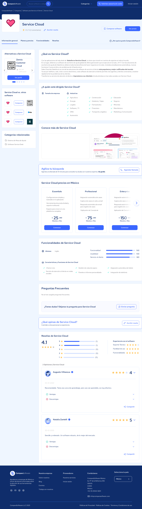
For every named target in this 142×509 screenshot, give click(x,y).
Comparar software (113, 28)
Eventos (41, 485)
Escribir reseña (50, 30)
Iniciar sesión (133, 4)
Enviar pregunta (126, 306)
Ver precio (132, 29)
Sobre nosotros (44, 478)
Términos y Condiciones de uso (121, 505)
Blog (40, 482)
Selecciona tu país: (121, 472)
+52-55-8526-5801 (94, 491)
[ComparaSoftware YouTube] (15, 490)
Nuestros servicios (69, 478)
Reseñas (55, 41)
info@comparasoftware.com (98, 496)
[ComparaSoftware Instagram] (23, 490)
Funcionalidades (42, 41)
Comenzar (57, 228)
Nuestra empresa (45, 473)
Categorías (87, 3)
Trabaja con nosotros (46, 489)
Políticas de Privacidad (87, 505)
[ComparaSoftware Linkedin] (11, 490)
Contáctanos (92, 473)
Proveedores (68, 473)
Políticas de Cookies (102, 505)
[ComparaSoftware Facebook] (19, 490)
